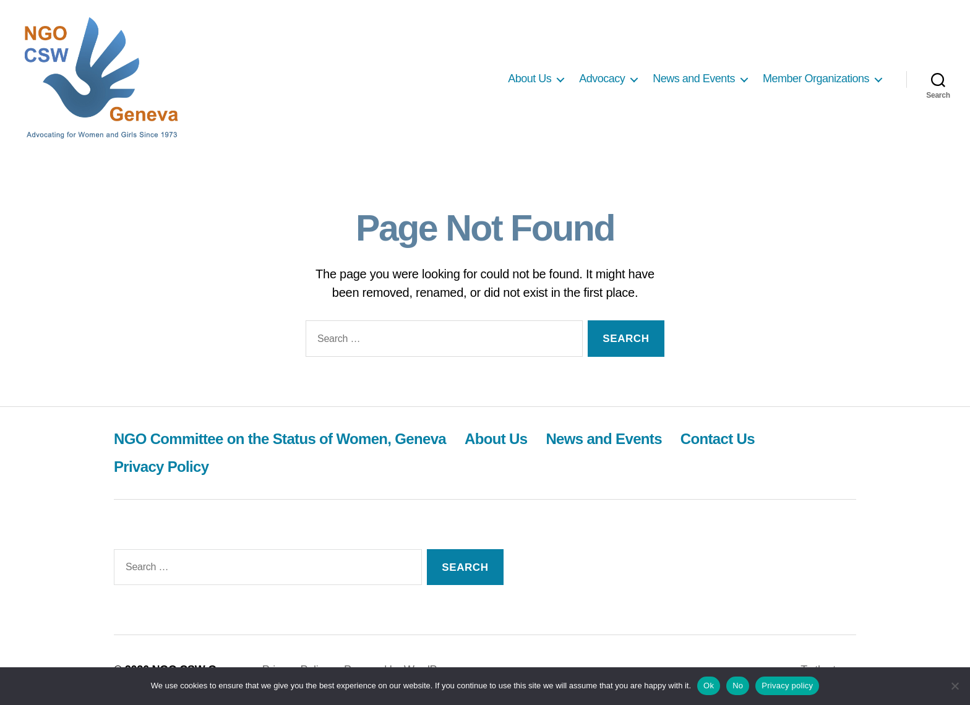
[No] (954, 686)
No (737, 685)
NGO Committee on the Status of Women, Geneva (280, 438)
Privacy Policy (161, 466)
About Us (529, 78)
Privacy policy (787, 685)
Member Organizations (816, 78)
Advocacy (602, 78)
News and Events (694, 78)
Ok (708, 685)
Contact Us (717, 438)
